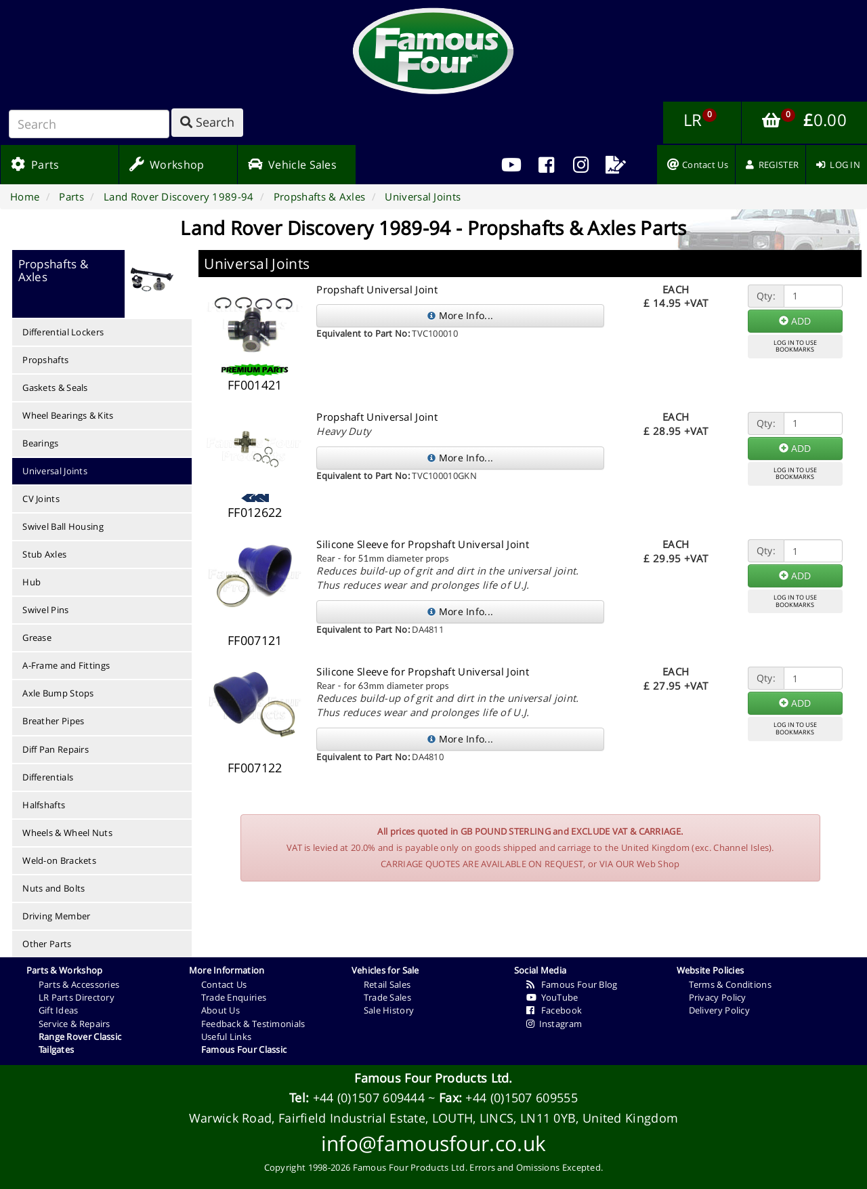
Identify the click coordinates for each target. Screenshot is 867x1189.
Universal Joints (54, 471)
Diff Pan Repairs (55, 749)
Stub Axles (44, 554)
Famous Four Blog (572, 984)
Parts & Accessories (79, 984)
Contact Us (224, 984)
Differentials (47, 777)
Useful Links (226, 1036)
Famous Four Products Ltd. (433, 1078)
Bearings (40, 443)
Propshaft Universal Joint (377, 289)
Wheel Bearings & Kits (67, 415)
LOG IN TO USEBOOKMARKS (795, 346)
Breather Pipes (53, 721)
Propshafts (45, 360)
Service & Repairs (74, 1024)
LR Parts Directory (76, 997)
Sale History (389, 1010)
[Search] (89, 124)
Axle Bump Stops (58, 693)
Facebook (554, 1010)
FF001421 (255, 385)
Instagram (554, 1024)
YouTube (552, 997)
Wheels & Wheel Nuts (67, 833)
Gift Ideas (59, 1010)
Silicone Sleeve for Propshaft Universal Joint (422, 544)
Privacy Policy (717, 997)
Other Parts (46, 944)
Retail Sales (387, 984)
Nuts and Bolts (53, 888)
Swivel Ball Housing (63, 526)
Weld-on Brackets (59, 860)
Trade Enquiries (234, 997)
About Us (220, 1010)
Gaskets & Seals (55, 387)
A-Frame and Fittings (66, 665)
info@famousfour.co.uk (433, 1143)
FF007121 (255, 640)
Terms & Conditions (730, 984)
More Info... (460, 315)
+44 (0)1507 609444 (369, 1097)
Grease (36, 637)
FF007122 (255, 767)
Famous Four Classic (244, 1049)
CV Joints (41, 499)
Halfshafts (43, 805)
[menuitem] (546, 164)
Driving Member (56, 916)
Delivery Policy (719, 1010)
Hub (31, 582)
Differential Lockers (63, 332)
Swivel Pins (45, 610)
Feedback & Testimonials (253, 1024)
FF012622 (255, 512)
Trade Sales (387, 997)
